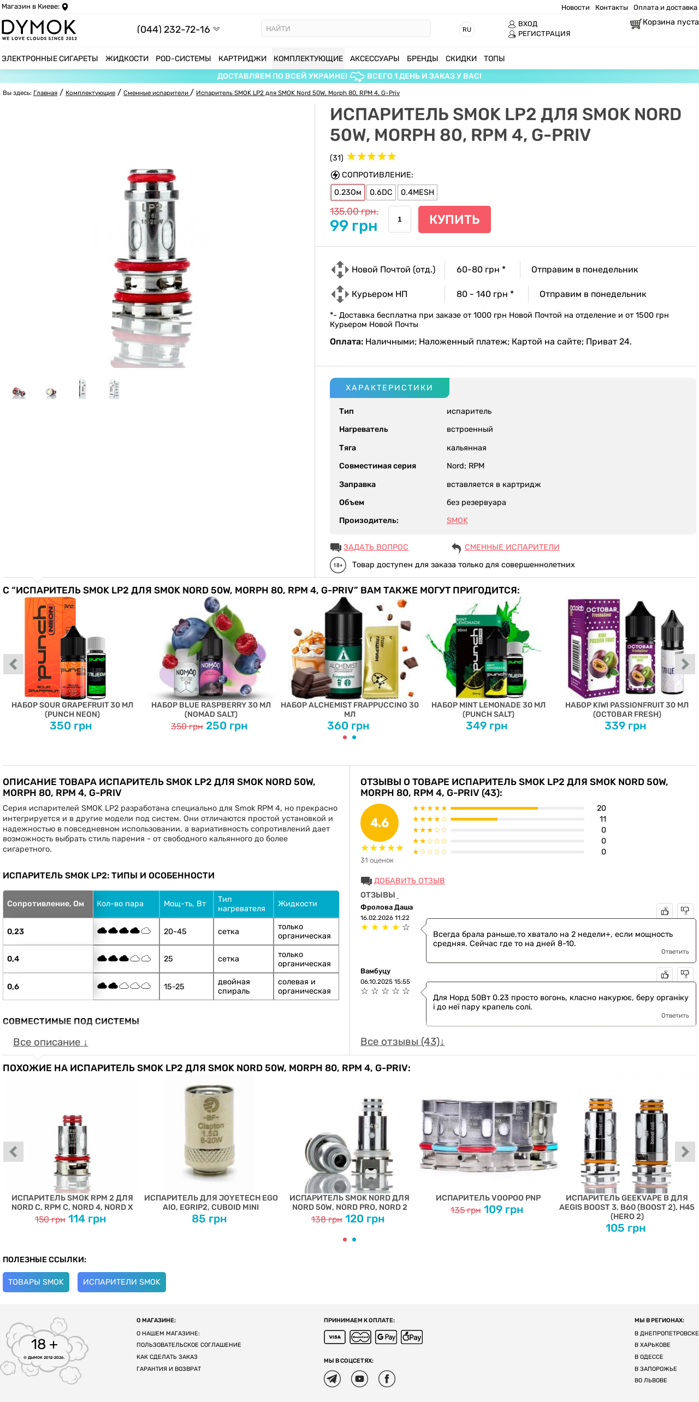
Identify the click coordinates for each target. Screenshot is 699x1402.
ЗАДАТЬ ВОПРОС (375, 547)
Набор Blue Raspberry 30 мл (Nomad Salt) (210, 657)
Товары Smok (36, 1282)
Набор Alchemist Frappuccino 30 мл (349, 657)
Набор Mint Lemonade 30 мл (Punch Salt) (488, 657)
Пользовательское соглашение (189, 1344)
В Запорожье (656, 1369)
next (685, 665)
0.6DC (381, 192)
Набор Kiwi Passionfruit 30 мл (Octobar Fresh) (627, 657)
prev (14, 665)
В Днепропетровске (667, 1333)
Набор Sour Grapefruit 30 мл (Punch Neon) (72, 657)
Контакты (611, 7)
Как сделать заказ (167, 1357)
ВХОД (522, 24)
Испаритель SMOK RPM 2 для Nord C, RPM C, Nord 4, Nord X (72, 1142)
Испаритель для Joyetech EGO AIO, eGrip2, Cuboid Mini (210, 1142)
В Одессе (649, 1357)
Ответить (675, 951)
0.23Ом (348, 192)
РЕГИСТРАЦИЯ (539, 33)
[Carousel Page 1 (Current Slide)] (345, 737)
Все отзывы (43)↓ (402, 1042)
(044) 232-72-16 (173, 29)
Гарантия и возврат (169, 1369)
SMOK (457, 520)
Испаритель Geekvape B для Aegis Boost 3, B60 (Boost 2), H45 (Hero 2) (627, 1147)
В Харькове (653, 1344)
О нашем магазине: (168, 1333)
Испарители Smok (122, 1282)
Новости (575, 7)
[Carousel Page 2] (354, 737)
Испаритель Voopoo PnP (488, 1138)
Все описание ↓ (50, 1042)
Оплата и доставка (665, 7)
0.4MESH (417, 192)
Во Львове (651, 1380)
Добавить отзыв (409, 881)
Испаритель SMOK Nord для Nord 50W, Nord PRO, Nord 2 (349, 1142)
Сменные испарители (512, 547)
